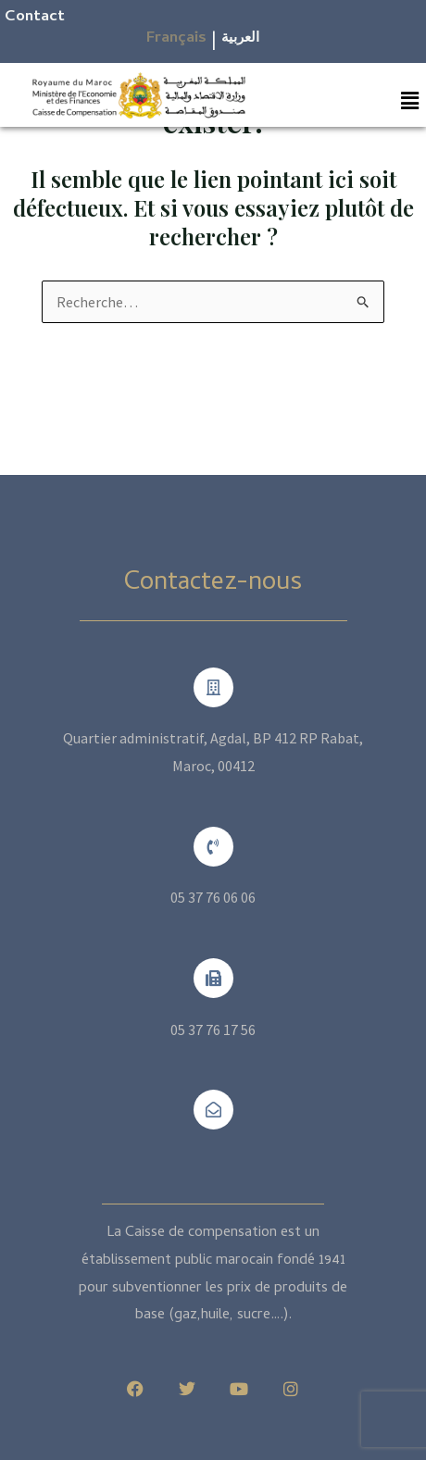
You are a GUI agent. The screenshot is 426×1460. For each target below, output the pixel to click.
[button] (410, 100)
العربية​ (240, 39)
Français (176, 39)
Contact (35, 18)
